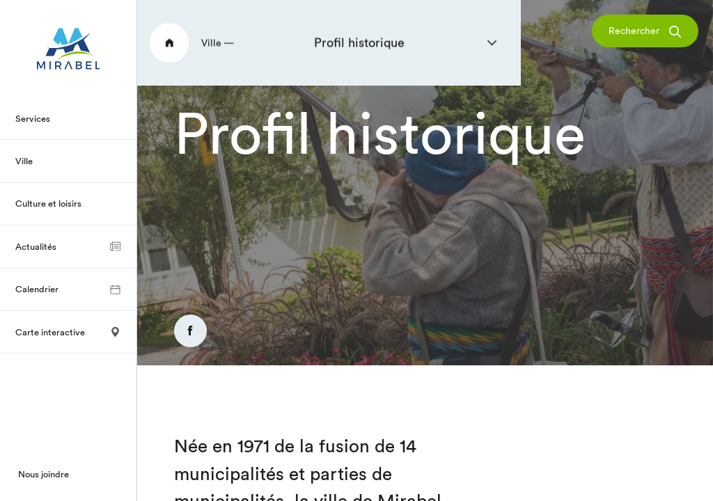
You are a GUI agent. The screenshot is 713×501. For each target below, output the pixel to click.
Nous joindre (43, 473)
